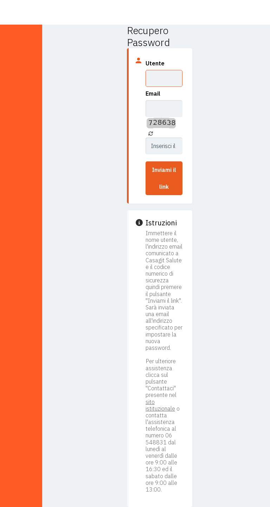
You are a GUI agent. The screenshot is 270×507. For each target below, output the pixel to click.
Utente (155, 63)
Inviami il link (164, 178)
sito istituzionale (160, 405)
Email (153, 93)
